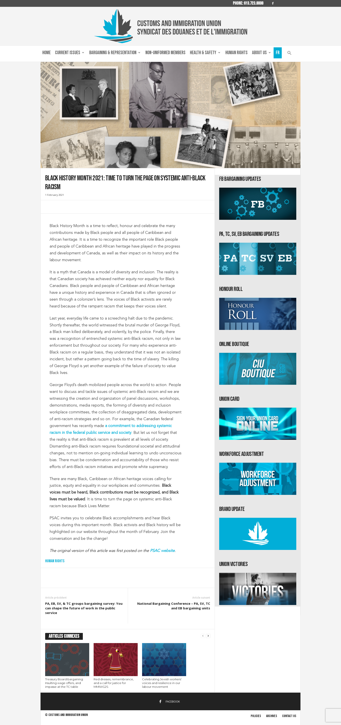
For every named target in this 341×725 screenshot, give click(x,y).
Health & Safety (205, 52)
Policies (256, 716)
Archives (271, 716)
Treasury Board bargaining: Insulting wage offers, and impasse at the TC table (64, 682)
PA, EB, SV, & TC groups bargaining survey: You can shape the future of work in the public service (83, 608)
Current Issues (69, 52)
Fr (278, 53)
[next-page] (208, 636)
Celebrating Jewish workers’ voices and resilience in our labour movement (162, 682)
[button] (289, 54)
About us (261, 52)
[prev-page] (203, 636)
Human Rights (236, 53)
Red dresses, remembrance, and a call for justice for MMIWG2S (114, 682)
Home (46, 53)
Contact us (289, 716)
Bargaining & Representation (114, 52)
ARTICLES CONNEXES (64, 636)
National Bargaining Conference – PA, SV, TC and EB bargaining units (173, 605)
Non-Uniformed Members (165, 53)
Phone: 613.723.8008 (248, 3)
